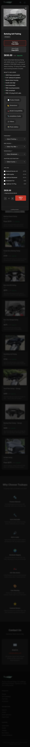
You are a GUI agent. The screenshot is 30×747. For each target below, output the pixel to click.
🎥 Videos (11, 121)
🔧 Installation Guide (14, 116)
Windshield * (8, 151)
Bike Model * (8, 143)
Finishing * (7, 136)
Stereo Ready (15, 49)
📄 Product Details (13, 100)
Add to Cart (21, 198)
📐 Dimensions (12, 105)
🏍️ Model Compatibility (15, 111)
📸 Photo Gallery (13, 127)
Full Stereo (15, 43)
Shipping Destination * (11, 158)
